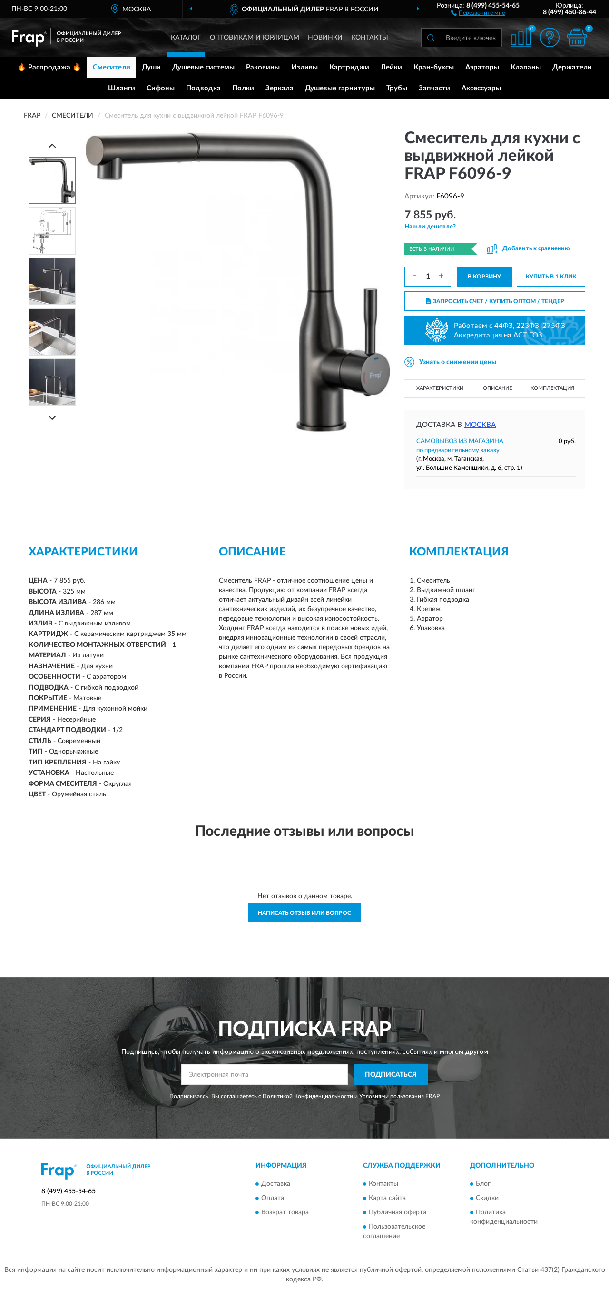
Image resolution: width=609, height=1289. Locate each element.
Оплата (272, 1198)
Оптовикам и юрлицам (254, 37)
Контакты (369, 37)
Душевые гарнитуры (340, 88)
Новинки (325, 37)
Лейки (391, 67)
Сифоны (161, 88)
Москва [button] (480, 424)
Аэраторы (482, 67)
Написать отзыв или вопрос (304, 913)
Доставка (275, 1184)
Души (151, 67)
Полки (243, 88)
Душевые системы (203, 67)
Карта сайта (387, 1198)
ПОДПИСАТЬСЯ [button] (391, 1074)
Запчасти (434, 88)
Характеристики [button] (439, 388)
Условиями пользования (391, 1096)
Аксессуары (481, 88)
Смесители (111, 67)
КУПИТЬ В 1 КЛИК (551, 276)
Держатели (572, 67)
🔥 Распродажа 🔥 (49, 67)
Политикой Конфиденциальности (308, 1096)
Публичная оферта (397, 1213)
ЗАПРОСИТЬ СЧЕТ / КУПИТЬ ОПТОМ (495, 301)
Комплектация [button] (552, 388)
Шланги (121, 88)
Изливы (304, 67)
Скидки (487, 1198)
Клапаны (526, 67)
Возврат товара (285, 1213)
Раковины (263, 67)
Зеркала (279, 88)
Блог (483, 1184)
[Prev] (52, 145)
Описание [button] (497, 388)
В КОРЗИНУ (484, 276)
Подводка (203, 88)
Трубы (396, 88)
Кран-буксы (433, 67)
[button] (478, 12)
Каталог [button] (186, 37)
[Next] (52, 417)
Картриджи (349, 67)
